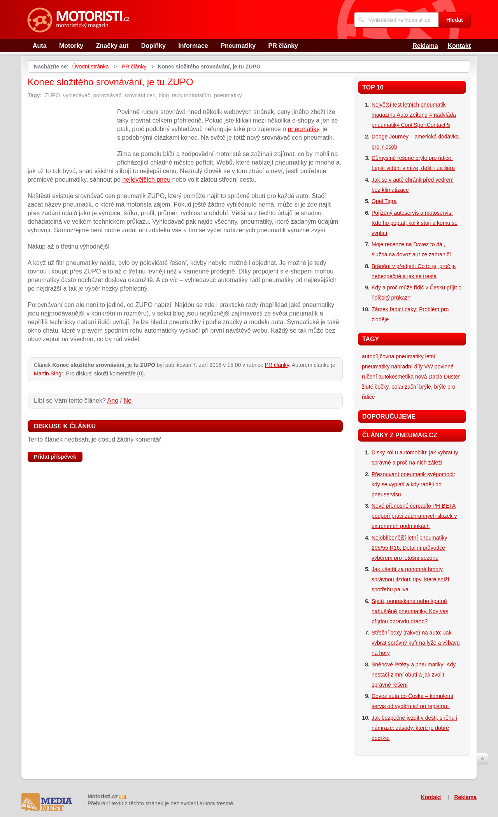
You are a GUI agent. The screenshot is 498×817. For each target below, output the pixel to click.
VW (428, 366)
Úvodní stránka (90, 66)
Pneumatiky (238, 45)
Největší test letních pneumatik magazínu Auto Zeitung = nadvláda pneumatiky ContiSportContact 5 (414, 115)
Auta (40, 45)
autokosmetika (396, 376)
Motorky (71, 45)
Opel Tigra (384, 201)
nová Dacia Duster (437, 376)
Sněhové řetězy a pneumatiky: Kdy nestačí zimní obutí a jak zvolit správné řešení (414, 674)
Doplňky (153, 45)
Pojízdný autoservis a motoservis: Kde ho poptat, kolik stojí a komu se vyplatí (415, 223)
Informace (193, 45)
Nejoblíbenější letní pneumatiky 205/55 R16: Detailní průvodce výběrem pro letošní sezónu (409, 548)
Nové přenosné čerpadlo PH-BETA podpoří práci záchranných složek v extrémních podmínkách (414, 516)
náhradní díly (407, 366)
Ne (127, 400)
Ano (112, 400)
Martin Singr (48, 373)
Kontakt (459, 45)
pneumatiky (303, 129)
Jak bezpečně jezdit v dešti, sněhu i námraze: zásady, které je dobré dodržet (414, 728)
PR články (283, 45)
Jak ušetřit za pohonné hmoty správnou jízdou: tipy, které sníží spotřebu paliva (410, 579)
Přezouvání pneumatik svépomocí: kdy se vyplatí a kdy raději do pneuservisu (413, 484)
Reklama (425, 45)
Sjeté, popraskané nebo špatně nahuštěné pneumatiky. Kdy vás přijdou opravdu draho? (410, 611)
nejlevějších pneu (146, 179)
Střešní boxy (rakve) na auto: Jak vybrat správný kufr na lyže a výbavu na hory (415, 642)
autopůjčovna (378, 356)
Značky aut (112, 45)
